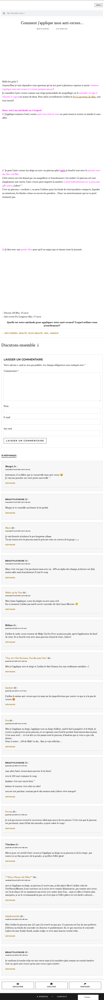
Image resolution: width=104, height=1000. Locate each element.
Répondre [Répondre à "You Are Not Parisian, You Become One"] (10, 672)
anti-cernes (10, 333)
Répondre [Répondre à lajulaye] (10, 704)
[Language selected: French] (88, 997)
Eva (7, 720)
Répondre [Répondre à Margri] (10, 483)
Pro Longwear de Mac (84, 96)
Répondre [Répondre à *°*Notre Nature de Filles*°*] (10, 900)
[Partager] (85, 984)
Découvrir (18, 987)
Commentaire (11, 371)
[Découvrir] (18, 984)
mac (46, 333)
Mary (8, 527)
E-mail (7, 417)
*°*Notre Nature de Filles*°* (19, 877)
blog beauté (35, 333)
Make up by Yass (13, 592)
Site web (8, 429)
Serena (8, 811)
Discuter (51, 987)
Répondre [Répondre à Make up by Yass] (10, 609)
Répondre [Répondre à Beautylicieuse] (10, 513)
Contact (62, 997)
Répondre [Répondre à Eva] (10, 747)
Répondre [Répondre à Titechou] (10, 861)
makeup (54, 333)
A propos (42, 997)
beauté (23, 333)
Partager (85, 987)
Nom (6, 406)
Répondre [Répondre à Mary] (10, 545)
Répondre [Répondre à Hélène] (10, 642)
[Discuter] (51, 984)
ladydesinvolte (12, 916)
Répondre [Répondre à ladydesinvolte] (10, 936)
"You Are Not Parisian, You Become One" (26, 658)
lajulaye (9, 687)
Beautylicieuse (14, 499)
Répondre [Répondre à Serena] (10, 828)
